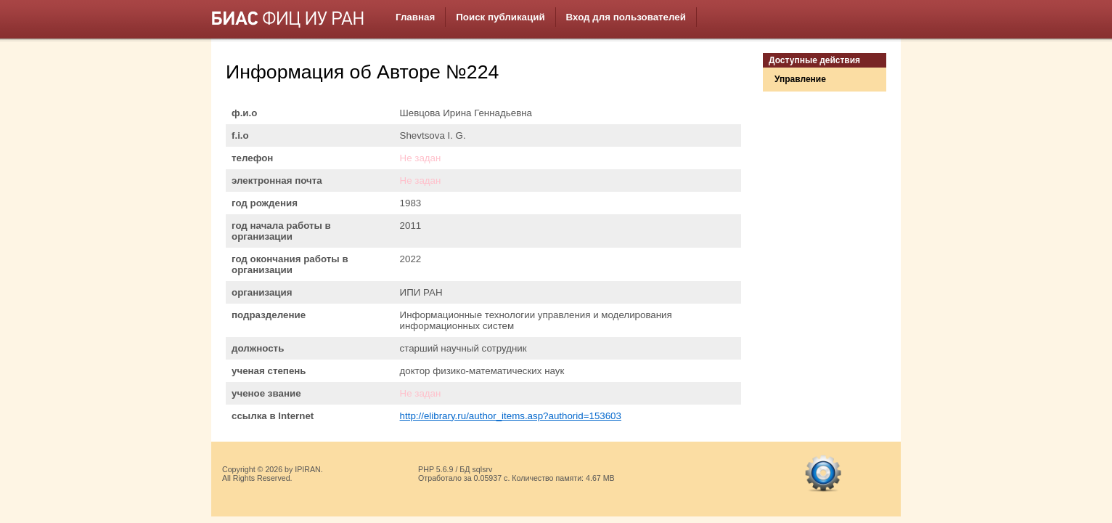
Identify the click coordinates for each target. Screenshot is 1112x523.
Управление (800, 79)
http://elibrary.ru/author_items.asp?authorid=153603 (510, 415)
